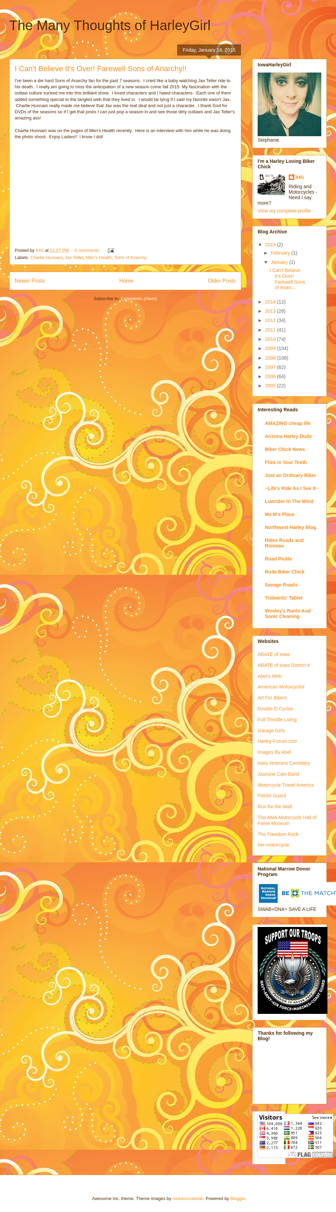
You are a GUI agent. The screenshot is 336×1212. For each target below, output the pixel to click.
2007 (271, 367)
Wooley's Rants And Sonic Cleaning (288, 613)
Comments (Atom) (139, 298)
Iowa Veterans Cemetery (284, 763)
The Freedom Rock (278, 834)
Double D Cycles (275, 708)
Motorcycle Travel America (286, 785)
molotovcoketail (187, 1198)
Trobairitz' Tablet (283, 598)
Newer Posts (30, 281)
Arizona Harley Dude (288, 436)
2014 (271, 302)
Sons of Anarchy (130, 257)
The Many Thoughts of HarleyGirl (109, 25)
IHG (300, 177)
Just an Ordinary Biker (290, 475)
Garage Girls (271, 730)
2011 (271, 330)
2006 (271, 376)
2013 (271, 311)
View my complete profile (284, 211)
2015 (271, 244)
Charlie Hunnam (46, 257)
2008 (271, 358)
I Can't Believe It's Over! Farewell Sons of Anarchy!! (100, 68)
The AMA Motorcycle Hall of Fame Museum (287, 820)
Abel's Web (270, 676)
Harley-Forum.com (277, 741)
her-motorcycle (273, 845)
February (281, 253)
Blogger (237, 1198)
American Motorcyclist (281, 686)
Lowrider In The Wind (289, 501)
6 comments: (88, 250)
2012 (271, 320)
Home (126, 281)
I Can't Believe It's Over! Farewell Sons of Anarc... (287, 279)
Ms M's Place (280, 514)
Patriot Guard (272, 795)
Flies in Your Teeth (286, 462)
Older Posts (222, 281)
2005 (271, 385)
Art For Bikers (272, 697)
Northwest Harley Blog (290, 527)
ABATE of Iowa (274, 654)
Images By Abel (274, 752)
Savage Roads (281, 585)
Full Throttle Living (277, 719)
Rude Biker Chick (285, 572)
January (280, 262)
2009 (271, 348)
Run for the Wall (275, 806)
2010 (271, 339)
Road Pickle (278, 559)
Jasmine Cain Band (278, 774)
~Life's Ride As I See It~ (292, 488)
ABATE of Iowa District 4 (284, 665)
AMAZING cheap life (288, 423)
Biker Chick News (285, 449)
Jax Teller (74, 257)
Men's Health (99, 257)
